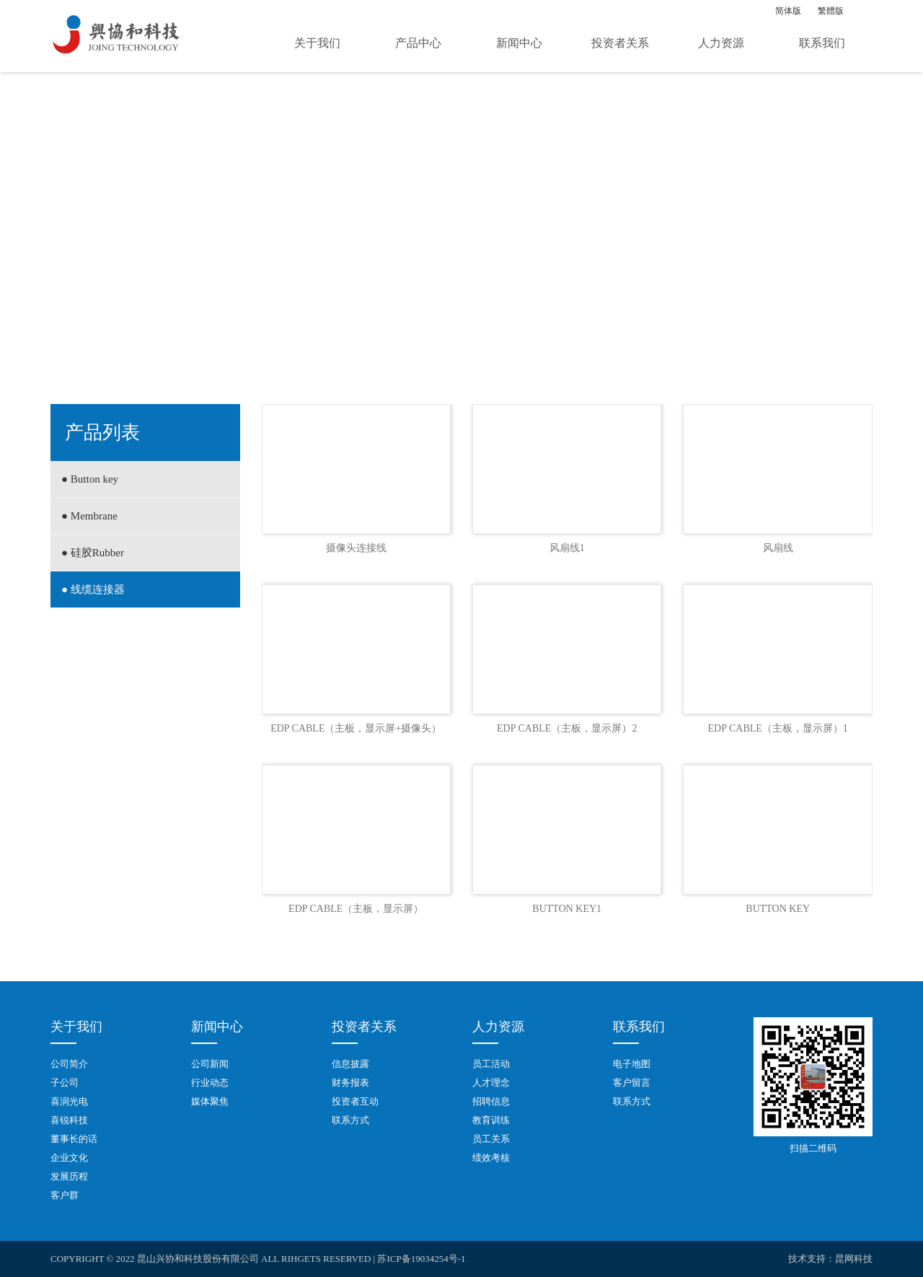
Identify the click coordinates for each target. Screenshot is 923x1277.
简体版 (788, 11)
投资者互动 (355, 1101)
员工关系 (491, 1138)
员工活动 (491, 1063)
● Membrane (89, 516)
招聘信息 (491, 1101)
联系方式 (350, 1120)
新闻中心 (519, 43)
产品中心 (418, 43)
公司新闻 (210, 1063)
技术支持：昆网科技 (830, 1258)
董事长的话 (73, 1138)
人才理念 (491, 1082)
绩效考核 (491, 1157)
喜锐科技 (69, 1120)
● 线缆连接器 (93, 589)
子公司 (64, 1082)
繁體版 (831, 11)
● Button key (89, 479)
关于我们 (317, 43)
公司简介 (69, 1063)
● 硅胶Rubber (92, 552)
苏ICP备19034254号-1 (421, 1258)
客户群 (64, 1195)
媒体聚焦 (210, 1101)
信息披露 (350, 1063)
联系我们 (822, 43)
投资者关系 (620, 43)
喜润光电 (69, 1101)
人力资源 (721, 43)
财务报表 (350, 1082)
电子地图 (631, 1063)
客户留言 (631, 1082)
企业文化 (69, 1157)
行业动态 (210, 1082)
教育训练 (491, 1120)
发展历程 (69, 1176)
